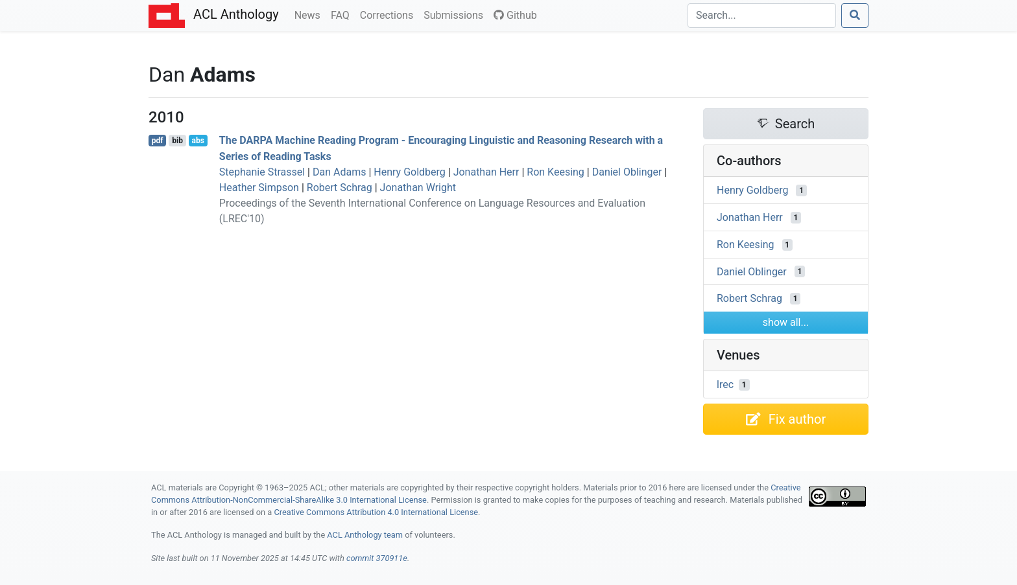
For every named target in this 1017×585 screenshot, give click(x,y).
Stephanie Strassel (262, 172)
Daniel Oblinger (627, 172)
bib (177, 140)
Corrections (389, 14)
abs (197, 140)
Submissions (456, 14)
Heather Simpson (259, 187)
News (310, 14)
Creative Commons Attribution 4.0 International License (376, 512)
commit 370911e (376, 558)
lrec (725, 384)
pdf (157, 140)
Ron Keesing (555, 172)
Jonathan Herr (486, 172)
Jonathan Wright (418, 187)
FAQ (343, 14)
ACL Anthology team (365, 535)
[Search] (762, 15)
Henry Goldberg (410, 172)
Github (515, 15)
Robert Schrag (339, 187)
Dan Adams (339, 172)
